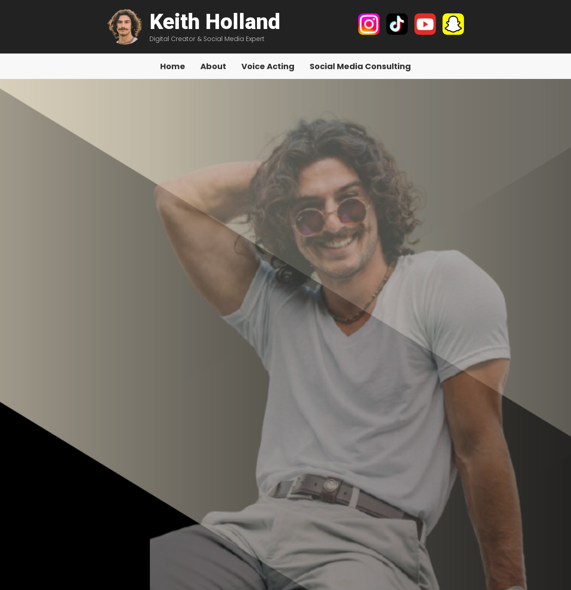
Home (172, 66)
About (213, 66)
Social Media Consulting (360, 66)
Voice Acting (267, 66)
